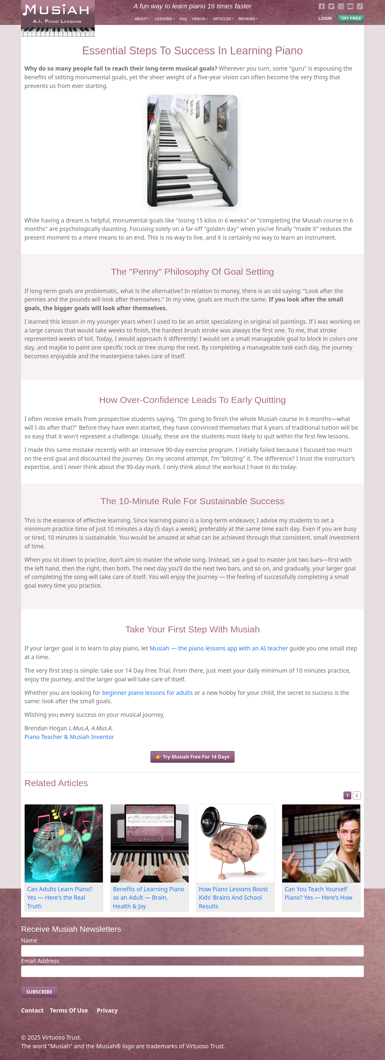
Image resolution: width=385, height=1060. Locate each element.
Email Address (40, 961)
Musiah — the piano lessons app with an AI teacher (218, 648)
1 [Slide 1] (347, 795)
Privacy (107, 1010)
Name (29, 940)
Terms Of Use (69, 1010)
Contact (32, 1010)
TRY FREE (351, 18)
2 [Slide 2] (357, 795)
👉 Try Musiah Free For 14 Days (192, 756)
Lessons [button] (163, 19)
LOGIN (325, 18)
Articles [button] (222, 19)
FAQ (183, 19)
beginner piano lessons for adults (147, 693)
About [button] (140, 19)
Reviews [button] (247, 19)
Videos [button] (198, 19)
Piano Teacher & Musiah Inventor (69, 737)
